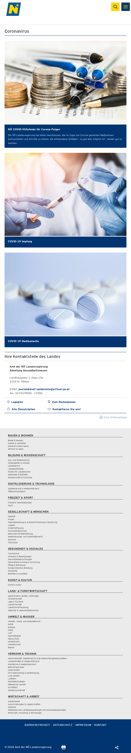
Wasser (11, 647)
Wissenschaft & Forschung (20, 477)
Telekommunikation (17, 491)
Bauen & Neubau (15, 440)
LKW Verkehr (14, 675)
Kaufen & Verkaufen (17, 443)
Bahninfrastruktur (16, 667)
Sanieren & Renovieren (18, 446)
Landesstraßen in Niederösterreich (23, 661)
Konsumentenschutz (17, 531)
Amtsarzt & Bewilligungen (19, 556)
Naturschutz (13, 638)
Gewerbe (12, 707)
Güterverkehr (14, 670)
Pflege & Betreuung (17, 565)
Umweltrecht (13, 641)
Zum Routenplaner (64, 402)
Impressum (83, 725)
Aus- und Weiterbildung (18, 460)
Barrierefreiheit (37, 725)
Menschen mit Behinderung (20, 533)
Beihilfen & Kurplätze (17, 573)
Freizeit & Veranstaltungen (20, 502)
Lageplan (17, 402)
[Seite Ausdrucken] (64, 748)
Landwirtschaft (15, 604)
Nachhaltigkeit (14, 636)
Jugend (11, 525)
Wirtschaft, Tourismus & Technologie (24, 713)
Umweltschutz (14, 644)
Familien (11, 516)
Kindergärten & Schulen (19, 463)
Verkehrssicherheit (16, 690)
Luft (10, 633)
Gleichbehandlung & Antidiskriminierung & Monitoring (32, 522)
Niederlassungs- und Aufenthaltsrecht (25, 536)
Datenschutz (62, 725)
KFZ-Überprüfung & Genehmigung (23, 673)
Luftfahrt (12, 678)
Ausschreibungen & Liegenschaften (24, 704)
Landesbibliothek (16, 469)
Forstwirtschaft (15, 598)
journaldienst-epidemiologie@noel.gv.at (44, 389)
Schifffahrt (13, 687)
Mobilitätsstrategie (16, 681)
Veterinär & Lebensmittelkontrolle (23, 610)
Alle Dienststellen (23, 409)
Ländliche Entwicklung (18, 607)
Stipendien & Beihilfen (18, 474)
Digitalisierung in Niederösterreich (23, 488)
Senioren (12, 539)
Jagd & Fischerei (15, 601)
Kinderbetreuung (16, 528)
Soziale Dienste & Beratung (20, 568)
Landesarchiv (14, 466)
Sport (10, 505)
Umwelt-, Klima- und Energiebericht (24, 621)
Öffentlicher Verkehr (17, 684)
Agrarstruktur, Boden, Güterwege (23, 596)
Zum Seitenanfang (113, 417)
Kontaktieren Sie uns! (66, 409)
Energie (11, 627)
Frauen (11, 519)
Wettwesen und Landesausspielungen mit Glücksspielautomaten (37, 710)
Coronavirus (13, 553)
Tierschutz (13, 542)
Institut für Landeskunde (19, 471)
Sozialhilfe (12, 571)
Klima (10, 630)
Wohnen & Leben (15, 449)
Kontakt (100, 725)
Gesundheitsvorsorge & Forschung (24, 562)
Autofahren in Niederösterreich (22, 664)
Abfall (10, 624)
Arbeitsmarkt (14, 701)
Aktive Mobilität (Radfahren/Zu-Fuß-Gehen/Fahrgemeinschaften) (37, 658)
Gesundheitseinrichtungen (20, 559)
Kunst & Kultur (14, 584)
